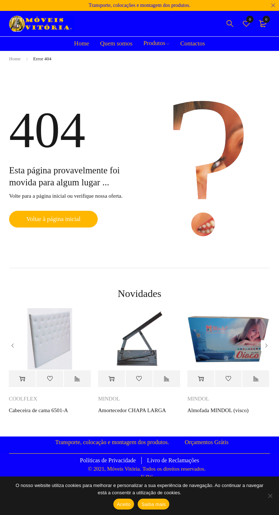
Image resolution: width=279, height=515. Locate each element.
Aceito (124, 504)
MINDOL (109, 399)
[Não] (270, 495)
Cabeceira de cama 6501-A (38, 410)
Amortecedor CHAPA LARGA (132, 410)
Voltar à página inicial (53, 219)
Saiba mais (153, 504)
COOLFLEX (23, 399)
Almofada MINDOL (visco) (218, 410)
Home (15, 58)
